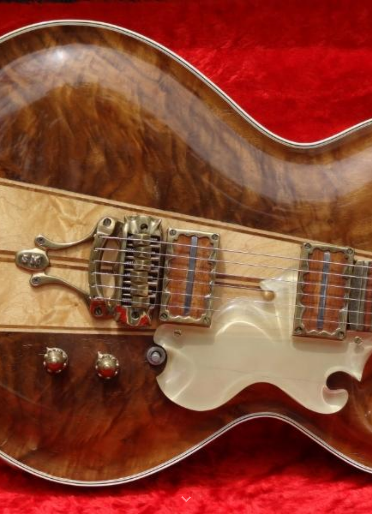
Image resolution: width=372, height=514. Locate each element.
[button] (186, 499)
